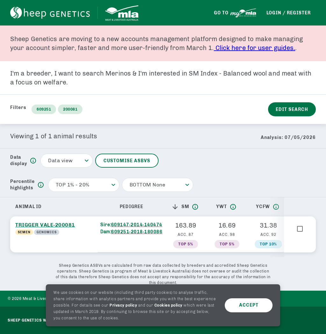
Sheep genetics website (34, 320)
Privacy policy (123, 305)
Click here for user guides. (254, 48)
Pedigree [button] (131, 206)
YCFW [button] (263, 206)
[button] (176, 207)
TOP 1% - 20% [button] (72, 185)
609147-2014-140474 (136, 225)
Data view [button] (60, 160)
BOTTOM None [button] (148, 185)
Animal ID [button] (28, 206)
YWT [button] (221, 206)
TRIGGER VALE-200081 (45, 225)
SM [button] (180, 207)
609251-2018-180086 (136, 232)
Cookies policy (168, 305)
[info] (33, 160)
